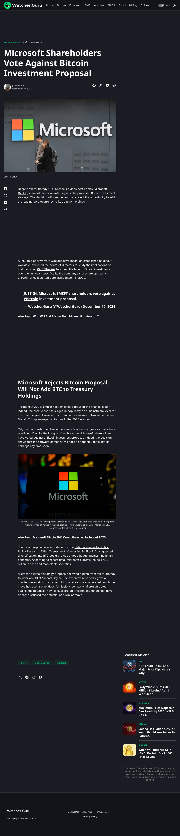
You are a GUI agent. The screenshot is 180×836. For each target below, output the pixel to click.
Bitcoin (8, 42)
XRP (140, 661)
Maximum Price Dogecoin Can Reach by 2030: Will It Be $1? (156, 711)
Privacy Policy (90, 816)
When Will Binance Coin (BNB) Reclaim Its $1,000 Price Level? (155, 753)
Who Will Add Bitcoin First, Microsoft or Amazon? (65, 316)
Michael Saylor (42, 662)
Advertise (87, 812)
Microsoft (61, 662)
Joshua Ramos (19, 85)
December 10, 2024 (99, 306)
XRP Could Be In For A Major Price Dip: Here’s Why (154, 669)
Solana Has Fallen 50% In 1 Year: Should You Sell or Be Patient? (157, 732)
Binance (143, 745)
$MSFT (62, 293)
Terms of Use (102, 812)
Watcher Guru (18, 811)
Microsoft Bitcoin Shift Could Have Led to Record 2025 (69, 537)
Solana (143, 724)
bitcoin (24, 662)
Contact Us (73, 812)
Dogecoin (144, 703)
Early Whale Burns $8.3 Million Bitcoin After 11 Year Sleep (155, 690)
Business (17, 42)
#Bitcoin (31, 298)
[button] (164, 5)
